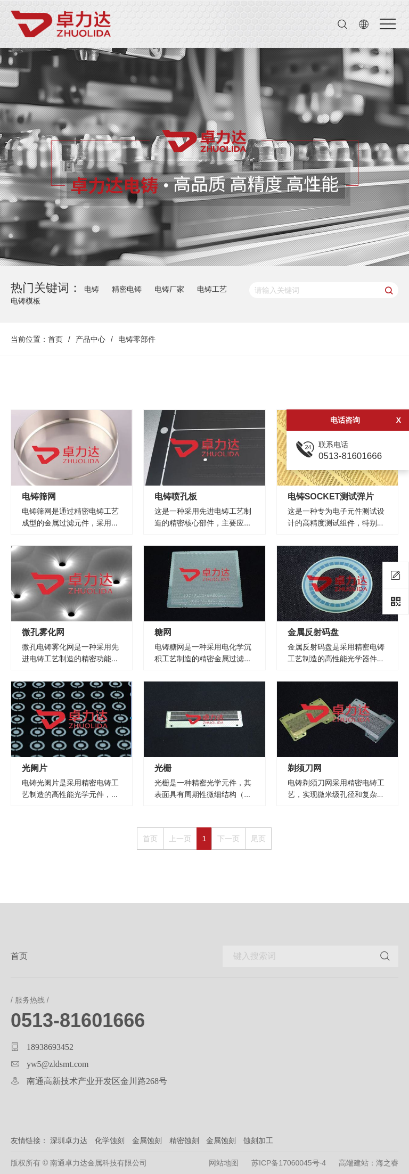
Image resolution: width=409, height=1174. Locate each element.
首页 (55, 339)
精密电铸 (127, 289)
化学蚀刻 (111, 1140)
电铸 (91, 289)
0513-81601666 (78, 1020)
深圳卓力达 (68, 1140)
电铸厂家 (169, 289)
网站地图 (224, 1163)
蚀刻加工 (258, 1140)
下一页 (228, 838)
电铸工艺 (212, 289)
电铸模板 (25, 301)
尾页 (258, 838)
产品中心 (90, 339)
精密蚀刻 (184, 1140)
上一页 (180, 838)
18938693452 (50, 1046)
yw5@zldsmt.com (58, 1064)
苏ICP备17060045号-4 (288, 1163)
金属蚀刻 (147, 1140)
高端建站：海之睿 (368, 1163)
